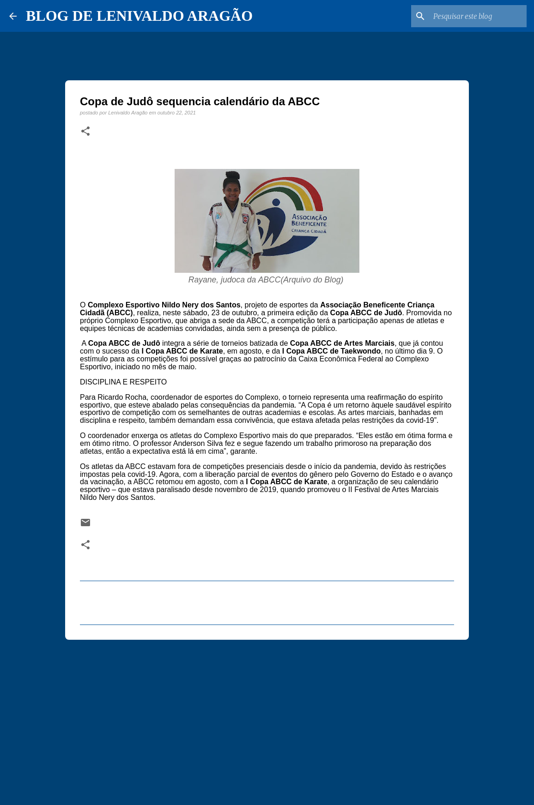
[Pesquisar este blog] (478, 16)
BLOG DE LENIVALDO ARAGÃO (139, 15)
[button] (85, 132)
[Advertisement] (267, 718)
